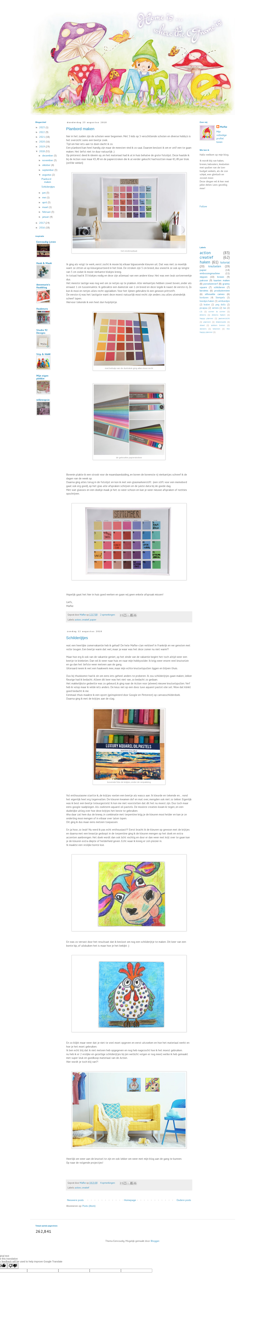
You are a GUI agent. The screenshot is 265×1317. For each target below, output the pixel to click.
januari (46, 216)
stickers (203, 329)
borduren (204, 297)
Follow (203, 206)
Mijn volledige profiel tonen (221, 137)
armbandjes (224, 301)
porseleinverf (210, 283)
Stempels (220, 297)
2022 (42, 132)
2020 (42, 141)
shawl (202, 325)
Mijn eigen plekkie (42, 377)
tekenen (216, 329)
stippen (203, 276)
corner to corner (217, 311)
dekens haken (218, 315)
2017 (42, 222)
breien (220, 276)
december (48, 155)
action (78, 619)
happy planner (206, 318)
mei (44, 197)
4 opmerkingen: (108, 1182)
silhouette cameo (215, 294)
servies (215, 307)
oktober (46, 165)
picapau (203, 307)
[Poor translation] (13, 1266)
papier (93, 619)
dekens (203, 315)
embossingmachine (210, 273)
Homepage (130, 1200)
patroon (204, 280)
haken (205, 262)
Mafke (223, 126)
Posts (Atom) (89, 1205)
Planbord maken (80, 129)
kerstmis (204, 290)
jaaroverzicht (224, 318)
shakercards (221, 322)
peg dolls (220, 304)
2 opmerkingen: (108, 614)
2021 (42, 136)
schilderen (219, 287)
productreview (222, 290)
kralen (207, 304)
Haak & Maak (44, 263)
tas (224, 307)
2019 (42, 146)
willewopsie (43, 399)
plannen (207, 322)
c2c (201, 311)
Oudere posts (184, 1200)
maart (45, 207)
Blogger (155, 1241)
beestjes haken (207, 301)
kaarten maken (222, 280)
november (48, 160)
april (45, 202)
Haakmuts (42, 308)
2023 (42, 127)
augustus (47, 174)
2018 (42, 151)
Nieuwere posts (75, 1200)
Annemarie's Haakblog (43, 286)
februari (46, 211)
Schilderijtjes (77, 638)
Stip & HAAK (43, 354)
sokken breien (218, 325)
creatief (85, 619)
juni (44, 192)
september (48, 170)
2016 (42, 227)
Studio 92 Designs (41, 331)
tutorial (225, 262)
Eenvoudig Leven (46, 241)
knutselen (214, 266)
